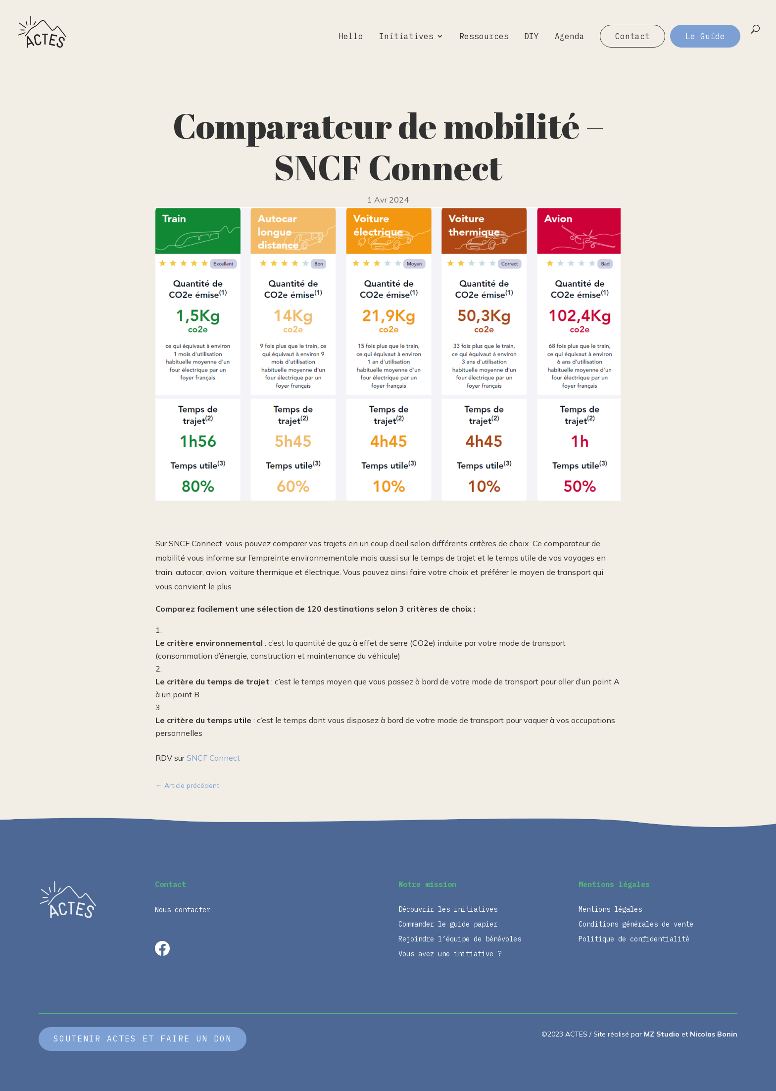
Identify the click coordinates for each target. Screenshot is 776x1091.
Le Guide (705, 36)
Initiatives (406, 37)
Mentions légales (610, 910)
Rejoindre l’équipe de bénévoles (459, 939)
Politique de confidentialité (634, 939)
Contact (632, 36)
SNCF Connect (213, 758)
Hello (351, 37)
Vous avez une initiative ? (449, 954)
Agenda (569, 37)
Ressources (484, 37)
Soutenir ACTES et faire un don (142, 1038)
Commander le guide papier (447, 925)
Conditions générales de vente (636, 925)
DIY (531, 37)
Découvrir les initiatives (447, 910)
